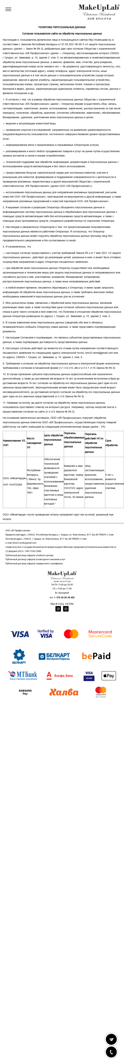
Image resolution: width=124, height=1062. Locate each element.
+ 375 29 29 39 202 (64, 597)
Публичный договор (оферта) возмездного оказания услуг (35, 559)
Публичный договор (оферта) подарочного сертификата (34, 564)
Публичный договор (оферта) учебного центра (29, 555)
